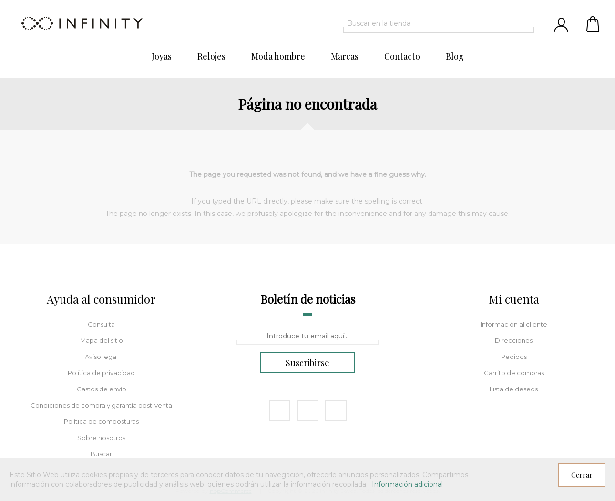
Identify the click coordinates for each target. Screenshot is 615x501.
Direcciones (514, 340)
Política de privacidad (101, 373)
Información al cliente (514, 324)
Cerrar (582, 475)
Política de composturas (101, 421)
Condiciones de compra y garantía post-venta (101, 405)
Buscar (101, 454)
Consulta (101, 324)
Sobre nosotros (101, 437)
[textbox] (430, 23)
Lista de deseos (514, 389)
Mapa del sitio (101, 340)
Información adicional (407, 484)
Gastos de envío (101, 389)
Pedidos (514, 356)
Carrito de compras (593, 24)
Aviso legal (101, 356)
